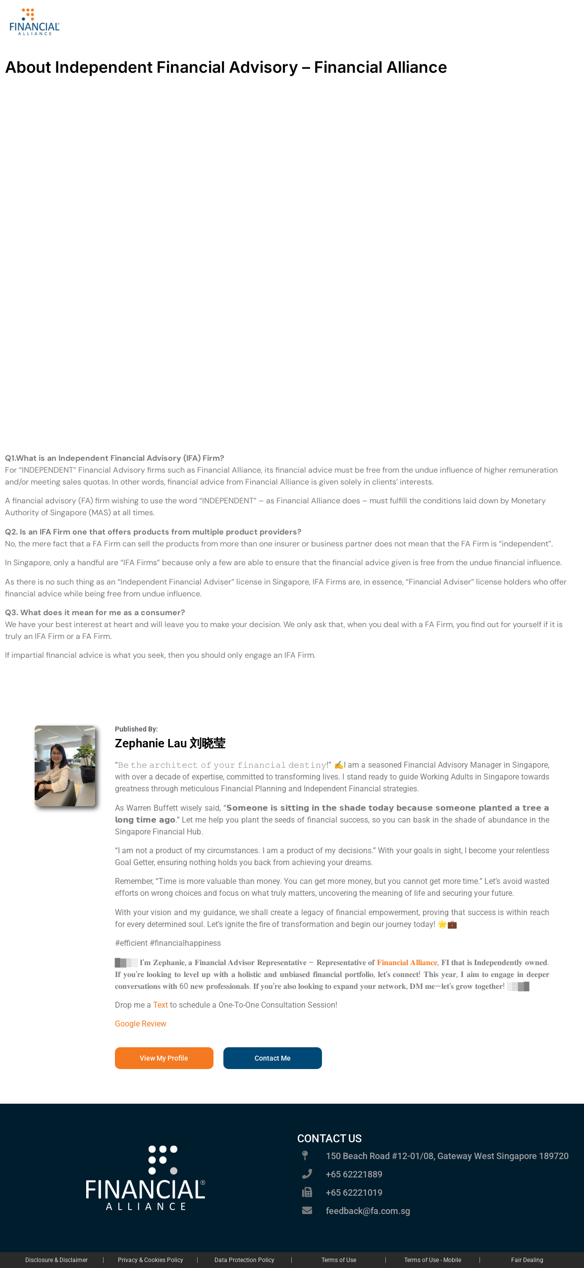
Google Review (140, 1023)
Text (160, 1005)
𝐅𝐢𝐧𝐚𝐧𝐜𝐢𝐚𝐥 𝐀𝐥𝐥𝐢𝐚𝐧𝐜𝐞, (408, 962)
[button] (272, 1058)
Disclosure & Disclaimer (56, 1260)
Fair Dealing (527, 1260)
